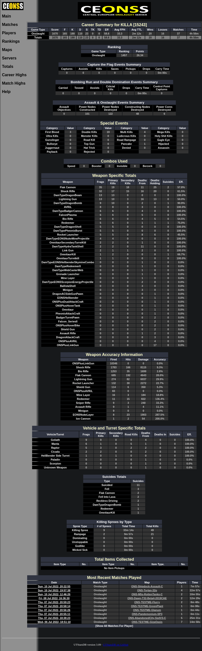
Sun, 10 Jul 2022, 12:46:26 (54, 594)
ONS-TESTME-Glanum (147, 610)
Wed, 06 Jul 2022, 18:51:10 (54, 621)
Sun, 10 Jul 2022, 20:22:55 (54, 586)
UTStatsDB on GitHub (115, 644)
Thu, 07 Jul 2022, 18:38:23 (54, 617)
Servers (9, 58)
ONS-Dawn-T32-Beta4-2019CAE (147, 598)
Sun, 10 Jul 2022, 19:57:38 (54, 590)
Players (9, 33)
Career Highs (14, 75)
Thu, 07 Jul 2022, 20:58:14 (54, 606)
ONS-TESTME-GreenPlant (147, 606)
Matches (10, 24)
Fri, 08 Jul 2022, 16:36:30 (54, 598)
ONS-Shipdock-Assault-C (147, 586)
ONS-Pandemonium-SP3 (147, 614)
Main (6, 16)
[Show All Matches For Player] (114, 625)
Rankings (11, 41)
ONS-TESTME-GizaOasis (147, 621)
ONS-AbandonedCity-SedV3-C (147, 617)
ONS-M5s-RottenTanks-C (147, 594)
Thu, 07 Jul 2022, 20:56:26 (54, 610)
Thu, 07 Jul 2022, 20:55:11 (54, 614)
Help (6, 92)
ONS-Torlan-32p (147, 590)
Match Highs (13, 83)
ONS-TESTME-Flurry (147, 602)
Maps (7, 50)
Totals (7, 66)
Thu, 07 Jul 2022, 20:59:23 (54, 602)
